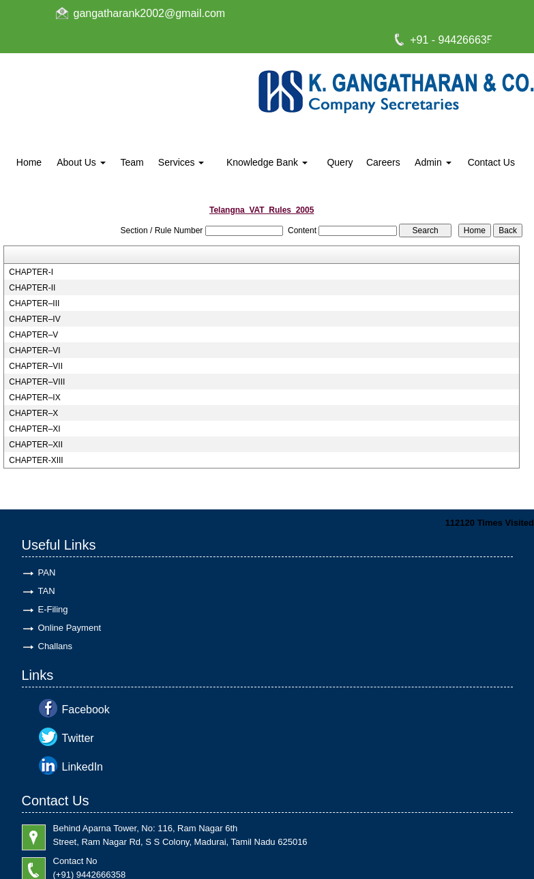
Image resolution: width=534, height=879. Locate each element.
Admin (433, 162)
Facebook (86, 709)
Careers (383, 162)
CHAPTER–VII (36, 366)
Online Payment (70, 628)
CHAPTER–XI (34, 429)
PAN (47, 572)
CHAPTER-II (32, 288)
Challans (55, 646)
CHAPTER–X (33, 413)
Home (29, 162)
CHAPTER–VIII (37, 382)
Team (131, 162)
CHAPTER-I (31, 272)
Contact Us (491, 162)
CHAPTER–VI (34, 350)
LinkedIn (83, 767)
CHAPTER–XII (36, 444)
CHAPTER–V (33, 335)
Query (340, 162)
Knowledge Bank (267, 162)
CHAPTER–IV (34, 319)
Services (181, 162)
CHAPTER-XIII (36, 460)
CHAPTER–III (34, 303)
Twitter (78, 738)
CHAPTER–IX (34, 397)
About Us (81, 162)
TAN (46, 591)
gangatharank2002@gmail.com (150, 13)
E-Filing (53, 609)
